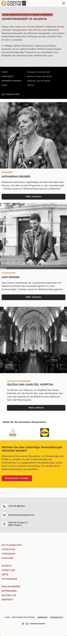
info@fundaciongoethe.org (21, 515)
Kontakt (7, 600)
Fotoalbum (9, 579)
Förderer (8, 554)
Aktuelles (9, 595)
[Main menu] (63, 3)
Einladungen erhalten (17, 478)
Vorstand (8, 549)
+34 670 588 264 (16, 506)
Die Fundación (12, 545)
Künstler (8, 570)
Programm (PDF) (11, 94)
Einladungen (11, 587)
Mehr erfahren (39, 197)
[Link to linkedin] (27, 623)
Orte (5, 575)
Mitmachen (9, 591)
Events (6, 566)
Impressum (42, 617)
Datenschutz (56, 617)
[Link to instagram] (23, 623)
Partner (7, 558)
